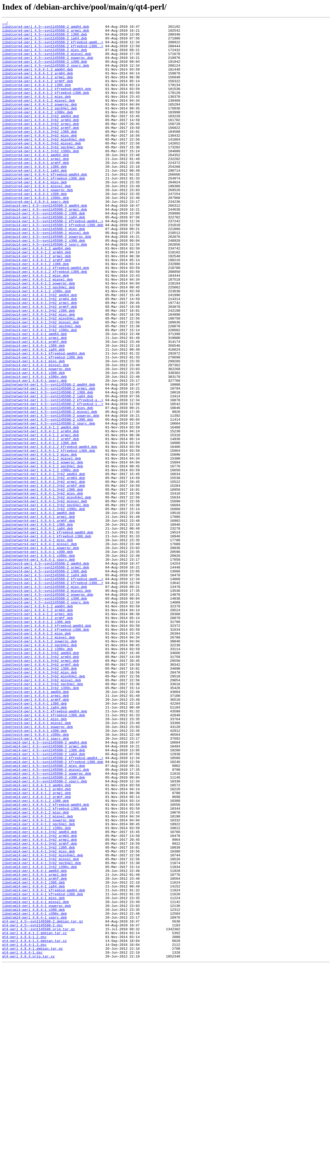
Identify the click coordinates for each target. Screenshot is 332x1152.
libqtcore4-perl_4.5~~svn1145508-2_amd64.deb (45, 28)
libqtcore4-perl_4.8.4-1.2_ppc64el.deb (39, 126)
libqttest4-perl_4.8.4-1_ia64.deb (34, 845)
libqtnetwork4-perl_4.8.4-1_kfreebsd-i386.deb (46, 639)
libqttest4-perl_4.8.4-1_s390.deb (34, 873)
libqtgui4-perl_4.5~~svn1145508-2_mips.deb (43, 270)
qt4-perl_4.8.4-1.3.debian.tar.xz (34, 1125)
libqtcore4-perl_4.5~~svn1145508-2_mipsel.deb (46, 60)
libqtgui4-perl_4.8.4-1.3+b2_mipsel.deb (40, 382)
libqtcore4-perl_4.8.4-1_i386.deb (34, 196)
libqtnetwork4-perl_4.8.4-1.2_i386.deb (39, 527)
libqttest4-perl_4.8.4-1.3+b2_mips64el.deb (43, 807)
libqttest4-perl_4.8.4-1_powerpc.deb (37, 868)
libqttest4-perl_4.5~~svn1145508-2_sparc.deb (45, 719)
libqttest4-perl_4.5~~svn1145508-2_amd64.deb (45, 672)
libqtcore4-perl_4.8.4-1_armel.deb (35, 186)
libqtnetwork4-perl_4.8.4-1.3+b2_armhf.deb (43, 579)
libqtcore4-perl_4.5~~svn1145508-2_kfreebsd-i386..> (52, 51)
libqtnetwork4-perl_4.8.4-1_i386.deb (37, 625)
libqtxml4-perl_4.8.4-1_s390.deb (33, 1087)
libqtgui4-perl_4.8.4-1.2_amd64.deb (36, 294)
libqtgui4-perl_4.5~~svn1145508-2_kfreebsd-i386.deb (52, 266)
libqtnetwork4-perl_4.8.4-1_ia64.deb (37, 630)
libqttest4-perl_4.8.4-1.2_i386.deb (36, 742)
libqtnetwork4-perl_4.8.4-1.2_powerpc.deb (42, 551)
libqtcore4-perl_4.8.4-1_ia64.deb (34, 200)
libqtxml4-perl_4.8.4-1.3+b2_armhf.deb (39, 1008)
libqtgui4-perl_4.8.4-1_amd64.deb (34, 396)
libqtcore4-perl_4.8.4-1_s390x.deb (35, 233)
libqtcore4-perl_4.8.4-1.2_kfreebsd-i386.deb (45, 107)
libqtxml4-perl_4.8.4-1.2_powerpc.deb (38, 980)
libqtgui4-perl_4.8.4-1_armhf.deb (34, 406)
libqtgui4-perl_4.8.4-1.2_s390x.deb (36, 345)
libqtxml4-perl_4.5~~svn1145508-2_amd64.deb (44, 887)
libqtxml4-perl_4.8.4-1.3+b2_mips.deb (38, 1017)
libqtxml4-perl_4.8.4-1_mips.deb (33, 1073)
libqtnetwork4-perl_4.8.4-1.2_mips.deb (39, 541)
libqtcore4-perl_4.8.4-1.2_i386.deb (36, 98)
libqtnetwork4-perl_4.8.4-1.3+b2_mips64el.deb (46, 593)
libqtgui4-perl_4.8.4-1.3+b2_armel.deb (39, 359)
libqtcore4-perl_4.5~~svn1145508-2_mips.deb (44, 56)
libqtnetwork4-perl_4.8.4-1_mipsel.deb (39, 649)
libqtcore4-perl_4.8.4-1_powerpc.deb (37, 224)
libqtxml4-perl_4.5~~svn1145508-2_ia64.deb (43, 901)
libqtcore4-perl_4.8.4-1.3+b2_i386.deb (39, 154)
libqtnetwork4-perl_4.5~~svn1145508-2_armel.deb (48, 462)
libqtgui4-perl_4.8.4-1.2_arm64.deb (36, 298)
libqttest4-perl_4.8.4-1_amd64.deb (35, 826)
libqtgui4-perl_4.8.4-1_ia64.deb (33, 415)
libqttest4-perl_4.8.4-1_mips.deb (34, 859)
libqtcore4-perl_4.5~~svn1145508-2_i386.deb (44, 37)
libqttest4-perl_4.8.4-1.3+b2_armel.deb (40, 789)
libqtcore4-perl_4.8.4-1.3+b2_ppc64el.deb (42, 172)
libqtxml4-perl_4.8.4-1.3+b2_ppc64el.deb (41, 1031)
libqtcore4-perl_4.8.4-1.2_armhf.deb (37, 93)
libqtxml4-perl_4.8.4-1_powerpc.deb (36, 1083)
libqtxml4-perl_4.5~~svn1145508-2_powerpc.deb (46, 924)
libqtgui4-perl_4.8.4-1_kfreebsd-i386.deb (42, 424)
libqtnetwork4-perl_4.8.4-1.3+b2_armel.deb (43, 574)
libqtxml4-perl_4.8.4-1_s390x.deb (34, 1092)
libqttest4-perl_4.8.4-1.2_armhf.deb (37, 737)
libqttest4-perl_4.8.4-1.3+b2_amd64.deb (40, 779)
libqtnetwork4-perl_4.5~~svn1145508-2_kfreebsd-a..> (52, 476)
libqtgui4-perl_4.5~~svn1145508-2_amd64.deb (44, 242)
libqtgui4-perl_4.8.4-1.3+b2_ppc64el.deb (41, 387)
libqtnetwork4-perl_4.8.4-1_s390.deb (37, 658)
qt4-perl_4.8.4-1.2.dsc (24, 1120)
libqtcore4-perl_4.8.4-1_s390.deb (34, 228)
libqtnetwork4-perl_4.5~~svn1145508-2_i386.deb (47, 466)
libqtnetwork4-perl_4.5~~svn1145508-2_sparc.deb (48, 504)
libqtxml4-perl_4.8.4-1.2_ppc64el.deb (38, 985)
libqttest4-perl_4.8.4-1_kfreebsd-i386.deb (43, 854)
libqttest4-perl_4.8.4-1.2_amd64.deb (37, 723)
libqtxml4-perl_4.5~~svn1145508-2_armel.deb (44, 891)
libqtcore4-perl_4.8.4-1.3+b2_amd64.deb (40, 135)
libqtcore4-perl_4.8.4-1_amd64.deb (35, 182)
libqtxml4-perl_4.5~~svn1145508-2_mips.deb (43, 915)
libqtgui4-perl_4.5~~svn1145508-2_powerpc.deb (46, 280)
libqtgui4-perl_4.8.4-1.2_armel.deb (36, 303)
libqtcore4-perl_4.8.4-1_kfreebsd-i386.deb (43, 210)
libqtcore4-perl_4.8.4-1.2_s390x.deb (37, 130)
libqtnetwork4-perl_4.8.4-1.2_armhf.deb (40, 523)
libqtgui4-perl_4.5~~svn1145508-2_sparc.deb (44, 289)
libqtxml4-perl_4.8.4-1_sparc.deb (34, 1097)
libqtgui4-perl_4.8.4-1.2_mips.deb (35, 326)
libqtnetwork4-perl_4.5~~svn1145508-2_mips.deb (47, 485)
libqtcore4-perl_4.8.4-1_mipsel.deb (36, 219)
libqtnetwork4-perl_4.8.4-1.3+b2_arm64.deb (43, 569)
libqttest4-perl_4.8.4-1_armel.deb (35, 831)
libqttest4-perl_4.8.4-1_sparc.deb (35, 882)
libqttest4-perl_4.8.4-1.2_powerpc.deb (39, 765)
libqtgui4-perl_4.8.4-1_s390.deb (33, 443)
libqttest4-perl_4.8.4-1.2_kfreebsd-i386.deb (45, 751)
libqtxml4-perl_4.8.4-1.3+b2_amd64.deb (39, 994)
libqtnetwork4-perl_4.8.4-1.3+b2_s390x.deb (43, 607)
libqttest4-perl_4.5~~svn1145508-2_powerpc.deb (47, 709)
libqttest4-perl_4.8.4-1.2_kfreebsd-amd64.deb (46, 747)
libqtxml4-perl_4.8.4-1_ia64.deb (33, 1059)
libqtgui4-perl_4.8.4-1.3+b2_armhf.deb (39, 364)
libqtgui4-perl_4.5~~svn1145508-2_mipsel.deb (45, 275)
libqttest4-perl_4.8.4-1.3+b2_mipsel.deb (41, 812)
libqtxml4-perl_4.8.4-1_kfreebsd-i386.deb (42, 1069)
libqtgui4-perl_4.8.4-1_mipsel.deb (35, 434)
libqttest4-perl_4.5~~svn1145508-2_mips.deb (44, 700)
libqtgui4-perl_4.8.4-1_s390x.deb (34, 448)
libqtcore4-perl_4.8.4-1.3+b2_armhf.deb (40, 149)
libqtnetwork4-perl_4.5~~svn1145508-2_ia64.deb (47, 471)
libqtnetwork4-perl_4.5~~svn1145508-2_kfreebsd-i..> (52, 480)
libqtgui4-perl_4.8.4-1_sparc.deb (34, 452)
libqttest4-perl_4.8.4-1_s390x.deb (35, 877)
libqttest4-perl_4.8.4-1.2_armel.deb (37, 733)
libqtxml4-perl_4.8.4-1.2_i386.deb (35, 957)
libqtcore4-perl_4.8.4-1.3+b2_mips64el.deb (43, 163)
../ (5, 23)
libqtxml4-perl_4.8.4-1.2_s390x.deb (36, 989)
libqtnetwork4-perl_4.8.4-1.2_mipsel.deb (41, 546)
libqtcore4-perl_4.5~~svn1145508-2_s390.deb (44, 70)
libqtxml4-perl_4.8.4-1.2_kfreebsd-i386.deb (44, 966)
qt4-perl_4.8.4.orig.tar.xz (28, 1143)
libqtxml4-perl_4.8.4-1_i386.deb (33, 1055)
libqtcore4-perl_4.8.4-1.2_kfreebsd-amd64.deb (46, 102)
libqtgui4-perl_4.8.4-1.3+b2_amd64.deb (39, 350)
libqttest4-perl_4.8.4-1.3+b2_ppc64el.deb (42, 817)
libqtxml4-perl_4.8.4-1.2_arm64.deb (36, 943)
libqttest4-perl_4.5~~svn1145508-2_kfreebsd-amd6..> (52, 691)
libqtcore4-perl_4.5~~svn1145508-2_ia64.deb (44, 42)
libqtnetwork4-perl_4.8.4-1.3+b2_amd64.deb (43, 565)
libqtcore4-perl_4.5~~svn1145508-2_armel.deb (45, 32)
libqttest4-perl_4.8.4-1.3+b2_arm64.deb (40, 784)
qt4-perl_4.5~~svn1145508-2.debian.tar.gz (42, 1101)
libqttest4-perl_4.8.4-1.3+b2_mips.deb (39, 803)
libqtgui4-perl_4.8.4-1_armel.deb (34, 401)
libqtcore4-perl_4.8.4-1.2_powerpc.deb (39, 121)
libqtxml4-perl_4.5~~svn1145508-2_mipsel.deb (45, 919)
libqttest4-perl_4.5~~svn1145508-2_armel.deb (45, 677)
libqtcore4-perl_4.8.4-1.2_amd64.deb (37, 79)
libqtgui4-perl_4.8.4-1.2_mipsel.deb (37, 331)
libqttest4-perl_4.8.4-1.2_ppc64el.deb (39, 770)
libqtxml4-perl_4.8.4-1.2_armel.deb (36, 947)
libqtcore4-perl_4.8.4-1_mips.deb (34, 214)
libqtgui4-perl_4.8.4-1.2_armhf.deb (36, 308)
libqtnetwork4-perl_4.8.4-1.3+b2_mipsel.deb (44, 597)
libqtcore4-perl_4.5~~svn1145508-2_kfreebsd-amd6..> (52, 46)
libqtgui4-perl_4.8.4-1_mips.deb (33, 429)
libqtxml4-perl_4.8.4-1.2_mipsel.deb (37, 975)
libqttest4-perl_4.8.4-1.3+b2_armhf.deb (40, 793)
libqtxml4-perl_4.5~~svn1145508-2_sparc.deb (44, 933)
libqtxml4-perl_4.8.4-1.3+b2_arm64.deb (39, 999)
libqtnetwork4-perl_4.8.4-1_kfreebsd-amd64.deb (47, 635)
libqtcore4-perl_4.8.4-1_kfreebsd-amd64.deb (44, 205)
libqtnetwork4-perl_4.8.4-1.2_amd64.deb (40, 508)
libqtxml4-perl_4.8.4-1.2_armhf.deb (36, 952)
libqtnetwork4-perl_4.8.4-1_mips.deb (37, 644)
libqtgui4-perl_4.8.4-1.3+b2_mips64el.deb (42, 378)
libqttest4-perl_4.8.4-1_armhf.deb (35, 835)
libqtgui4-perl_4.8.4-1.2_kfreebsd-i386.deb (44, 322)
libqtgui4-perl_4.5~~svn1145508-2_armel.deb (44, 247)
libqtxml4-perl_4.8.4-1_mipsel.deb (35, 1078)
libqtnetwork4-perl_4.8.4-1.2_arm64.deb (40, 513)
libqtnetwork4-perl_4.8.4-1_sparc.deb (38, 667)
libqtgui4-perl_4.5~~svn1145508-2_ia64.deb (43, 256)
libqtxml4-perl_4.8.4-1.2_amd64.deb (36, 938)
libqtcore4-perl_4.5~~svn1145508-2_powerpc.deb (47, 65)
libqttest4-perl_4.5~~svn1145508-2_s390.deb (44, 714)
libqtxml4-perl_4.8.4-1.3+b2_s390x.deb (39, 1036)
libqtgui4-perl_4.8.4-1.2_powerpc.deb (38, 336)
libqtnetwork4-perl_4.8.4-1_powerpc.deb (40, 653)
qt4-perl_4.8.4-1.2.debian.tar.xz (34, 1115)
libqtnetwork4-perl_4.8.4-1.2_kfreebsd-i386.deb (48, 537)
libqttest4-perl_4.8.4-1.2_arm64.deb (37, 728)
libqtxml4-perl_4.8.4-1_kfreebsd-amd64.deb (43, 1064)
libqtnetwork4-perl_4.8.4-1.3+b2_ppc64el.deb (45, 602)
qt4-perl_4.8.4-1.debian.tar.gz (32, 1134)
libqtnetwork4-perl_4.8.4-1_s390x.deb (38, 663)
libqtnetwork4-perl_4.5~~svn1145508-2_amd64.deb (48, 457)
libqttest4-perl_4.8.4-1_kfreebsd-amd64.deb (44, 849)
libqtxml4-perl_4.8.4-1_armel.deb (34, 1045)
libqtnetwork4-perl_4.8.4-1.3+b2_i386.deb (42, 583)
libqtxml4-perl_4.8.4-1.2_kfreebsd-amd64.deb (45, 961)
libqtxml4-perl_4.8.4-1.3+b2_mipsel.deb (40, 1027)
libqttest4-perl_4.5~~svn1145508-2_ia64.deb (44, 686)
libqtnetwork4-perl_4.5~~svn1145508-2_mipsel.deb (49, 490)
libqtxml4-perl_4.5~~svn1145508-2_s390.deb (43, 929)
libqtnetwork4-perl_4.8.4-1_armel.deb (38, 616)
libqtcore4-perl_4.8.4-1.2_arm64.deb (37, 84)
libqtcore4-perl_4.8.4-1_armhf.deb (35, 191)
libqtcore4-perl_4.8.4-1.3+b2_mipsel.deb (41, 168)
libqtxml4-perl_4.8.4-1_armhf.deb (34, 1050)
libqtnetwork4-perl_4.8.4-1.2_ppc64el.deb (42, 555)
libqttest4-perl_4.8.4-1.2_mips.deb (36, 756)
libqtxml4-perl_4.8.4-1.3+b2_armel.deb (39, 1003)
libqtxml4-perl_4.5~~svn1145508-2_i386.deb (43, 896)
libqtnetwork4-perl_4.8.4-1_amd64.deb (38, 611)
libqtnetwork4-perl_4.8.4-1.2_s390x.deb (40, 560)
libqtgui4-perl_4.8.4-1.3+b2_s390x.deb (39, 392)
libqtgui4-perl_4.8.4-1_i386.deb (33, 410)
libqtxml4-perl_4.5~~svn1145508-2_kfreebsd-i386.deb (52, 910)
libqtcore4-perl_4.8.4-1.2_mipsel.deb (38, 116)
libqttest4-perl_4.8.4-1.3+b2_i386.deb (39, 798)
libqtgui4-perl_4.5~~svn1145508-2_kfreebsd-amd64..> (52, 261)
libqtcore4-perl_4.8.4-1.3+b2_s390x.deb (40, 177)
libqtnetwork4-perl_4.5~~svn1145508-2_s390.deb (47, 499)
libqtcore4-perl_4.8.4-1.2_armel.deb (37, 88)
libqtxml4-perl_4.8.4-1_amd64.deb (34, 1041)
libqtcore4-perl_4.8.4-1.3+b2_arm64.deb (40, 140)
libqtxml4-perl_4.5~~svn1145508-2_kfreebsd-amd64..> (52, 905)
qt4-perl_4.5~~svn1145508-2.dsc (32, 1106)
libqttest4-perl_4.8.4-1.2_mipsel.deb (38, 761)
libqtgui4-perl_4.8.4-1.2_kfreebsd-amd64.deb (45, 317)
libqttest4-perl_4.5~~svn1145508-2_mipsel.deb (46, 705)
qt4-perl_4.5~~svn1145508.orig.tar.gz (38, 1111)
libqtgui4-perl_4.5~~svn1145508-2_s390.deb (43, 284)
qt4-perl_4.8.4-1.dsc (22, 1139)
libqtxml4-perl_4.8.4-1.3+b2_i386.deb (38, 1013)
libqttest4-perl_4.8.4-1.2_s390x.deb (37, 775)
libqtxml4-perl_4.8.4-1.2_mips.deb (35, 971)
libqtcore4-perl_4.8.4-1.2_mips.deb (36, 112)
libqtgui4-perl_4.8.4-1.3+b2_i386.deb (38, 368)
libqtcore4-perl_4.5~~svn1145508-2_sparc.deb (45, 74)
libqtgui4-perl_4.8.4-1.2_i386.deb (35, 312)
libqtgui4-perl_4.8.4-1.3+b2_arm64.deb (39, 354)
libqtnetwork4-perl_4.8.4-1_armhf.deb (38, 621)
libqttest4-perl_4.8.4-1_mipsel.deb (36, 863)
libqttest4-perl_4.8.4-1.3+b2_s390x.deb (40, 821)
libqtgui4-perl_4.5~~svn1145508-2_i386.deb (43, 252)
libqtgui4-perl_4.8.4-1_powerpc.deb (36, 438)
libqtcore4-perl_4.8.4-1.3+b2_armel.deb (40, 144)
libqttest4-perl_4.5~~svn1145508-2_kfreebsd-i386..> (52, 695)
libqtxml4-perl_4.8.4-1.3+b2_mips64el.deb (42, 1022)
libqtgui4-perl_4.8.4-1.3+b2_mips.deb (38, 373)
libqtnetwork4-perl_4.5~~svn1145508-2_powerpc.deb (50, 494)
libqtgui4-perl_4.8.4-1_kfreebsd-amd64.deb (43, 420)
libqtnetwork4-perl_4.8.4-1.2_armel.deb (40, 518)
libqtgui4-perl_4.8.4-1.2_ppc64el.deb (38, 340)
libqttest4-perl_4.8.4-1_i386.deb (34, 840)
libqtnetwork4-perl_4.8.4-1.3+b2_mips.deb (42, 588)
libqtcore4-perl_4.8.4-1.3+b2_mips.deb (39, 158)
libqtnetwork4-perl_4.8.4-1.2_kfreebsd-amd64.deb (49, 532)
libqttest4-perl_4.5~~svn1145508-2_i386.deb (44, 681)
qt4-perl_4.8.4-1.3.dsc (24, 1129)
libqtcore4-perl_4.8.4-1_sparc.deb (35, 238)
